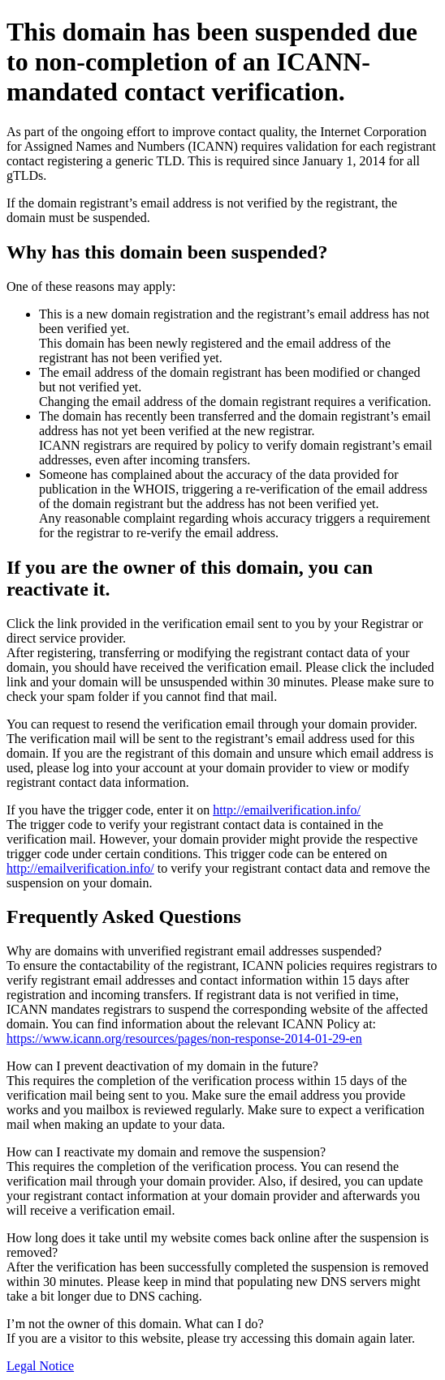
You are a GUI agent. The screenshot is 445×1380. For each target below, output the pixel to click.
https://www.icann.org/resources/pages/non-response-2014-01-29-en (184, 1038)
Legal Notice (40, 1366)
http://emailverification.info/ (287, 810)
